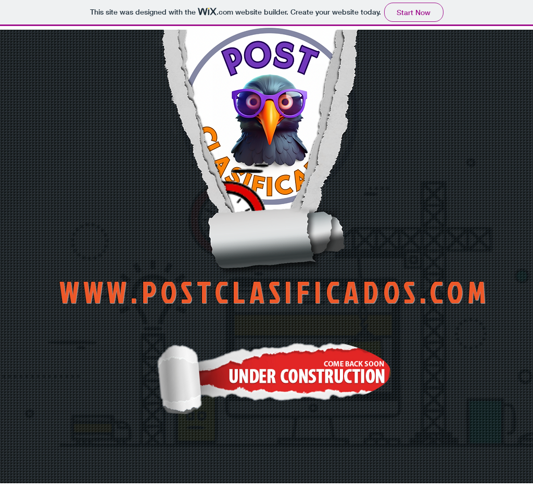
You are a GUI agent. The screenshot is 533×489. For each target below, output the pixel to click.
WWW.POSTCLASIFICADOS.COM (274, 291)
